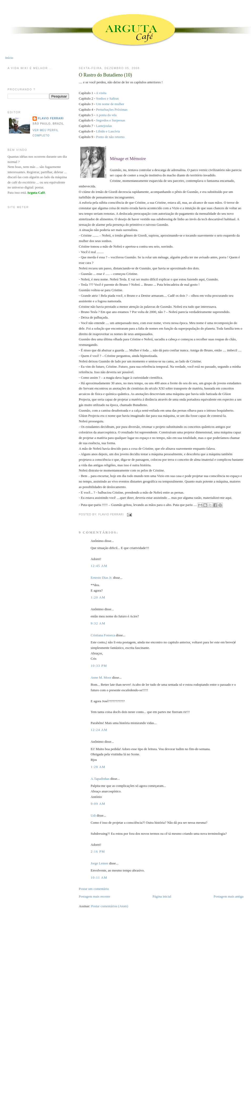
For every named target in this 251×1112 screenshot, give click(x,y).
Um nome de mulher (110, 104)
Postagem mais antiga (228, 896)
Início (9, 58)
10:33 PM (99, 666)
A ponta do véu (106, 115)
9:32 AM (98, 623)
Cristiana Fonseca (103, 635)
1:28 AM (98, 767)
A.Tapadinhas (100, 779)
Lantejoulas (104, 126)
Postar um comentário (94, 889)
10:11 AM (99, 877)
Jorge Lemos (99, 863)
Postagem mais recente (94, 896)
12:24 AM (99, 730)
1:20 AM (98, 597)
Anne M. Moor (101, 677)
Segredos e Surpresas (110, 120)
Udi (93, 815)
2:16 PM (98, 851)
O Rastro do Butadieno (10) (105, 75)
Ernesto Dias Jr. (101, 578)
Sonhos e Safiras (107, 98)
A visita (101, 93)
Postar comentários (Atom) (109, 906)
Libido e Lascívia (108, 131)
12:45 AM (99, 566)
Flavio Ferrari (51, 118)
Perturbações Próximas (112, 109)
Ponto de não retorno (110, 137)
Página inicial (162, 896)
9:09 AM (98, 804)
